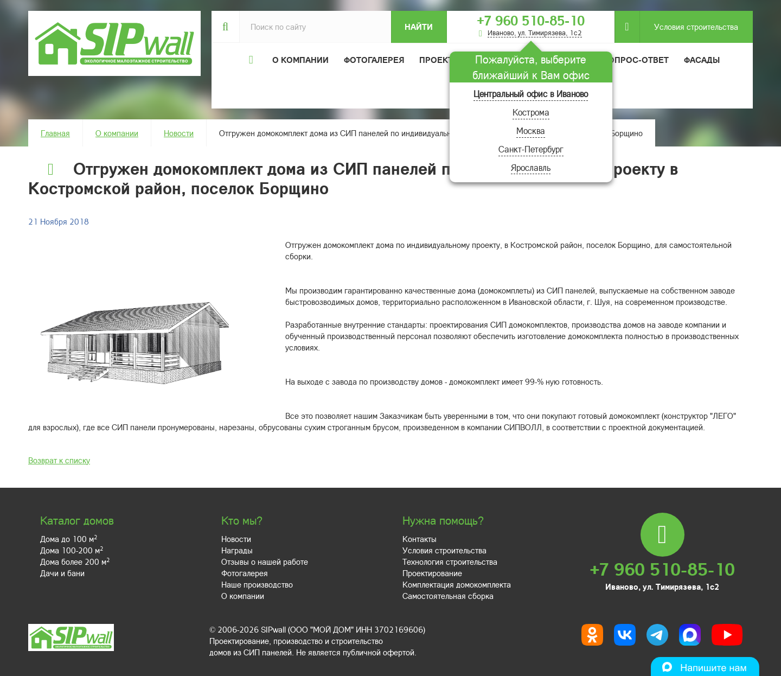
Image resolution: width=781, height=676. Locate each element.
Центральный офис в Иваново (530, 93)
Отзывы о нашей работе (264, 561)
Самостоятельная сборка (448, 596)
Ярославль (530, 167)
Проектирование (432, 573)
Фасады (702, 60)
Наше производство (257, 584)
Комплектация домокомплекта (456, 584)
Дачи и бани (62, 573)
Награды (237, 550)
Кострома (531, 112)
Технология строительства (449, 561)
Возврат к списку (59, 460)
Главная (55, 133)
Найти (419, 26)
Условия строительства (688, 27)
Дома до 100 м (68, 539)
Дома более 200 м (75, 561)
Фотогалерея (374, 60)
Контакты (419, 539)
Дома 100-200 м (71, 550)
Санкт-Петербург (531, 149)
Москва (530, 130)
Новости (179, 133)
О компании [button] (300, 60)
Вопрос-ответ (636, 60)
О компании (116, 133)
